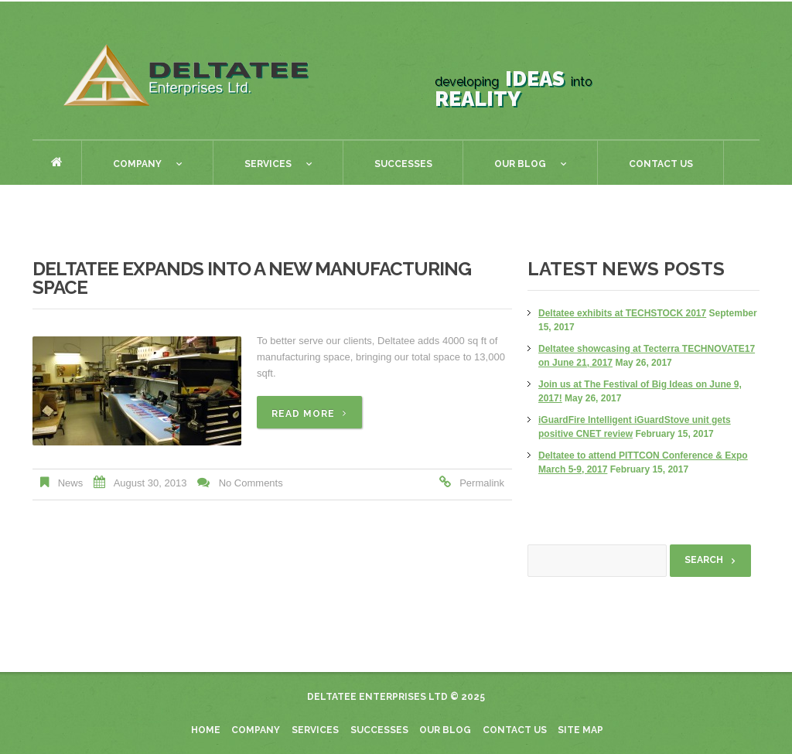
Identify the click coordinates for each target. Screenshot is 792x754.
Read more (303, 413)
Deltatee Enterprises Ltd (377, 696)
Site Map (580, 730)
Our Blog (514, 167)
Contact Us (661, 164)
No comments (251, 483)
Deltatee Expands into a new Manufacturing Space (251, 278)
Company (132, 167)
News (71, 483)
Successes (403, 164)
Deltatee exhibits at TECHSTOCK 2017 (622, 313)
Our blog (445, 730)
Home (56, 162)
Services (262, 167)
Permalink (481, 483)
